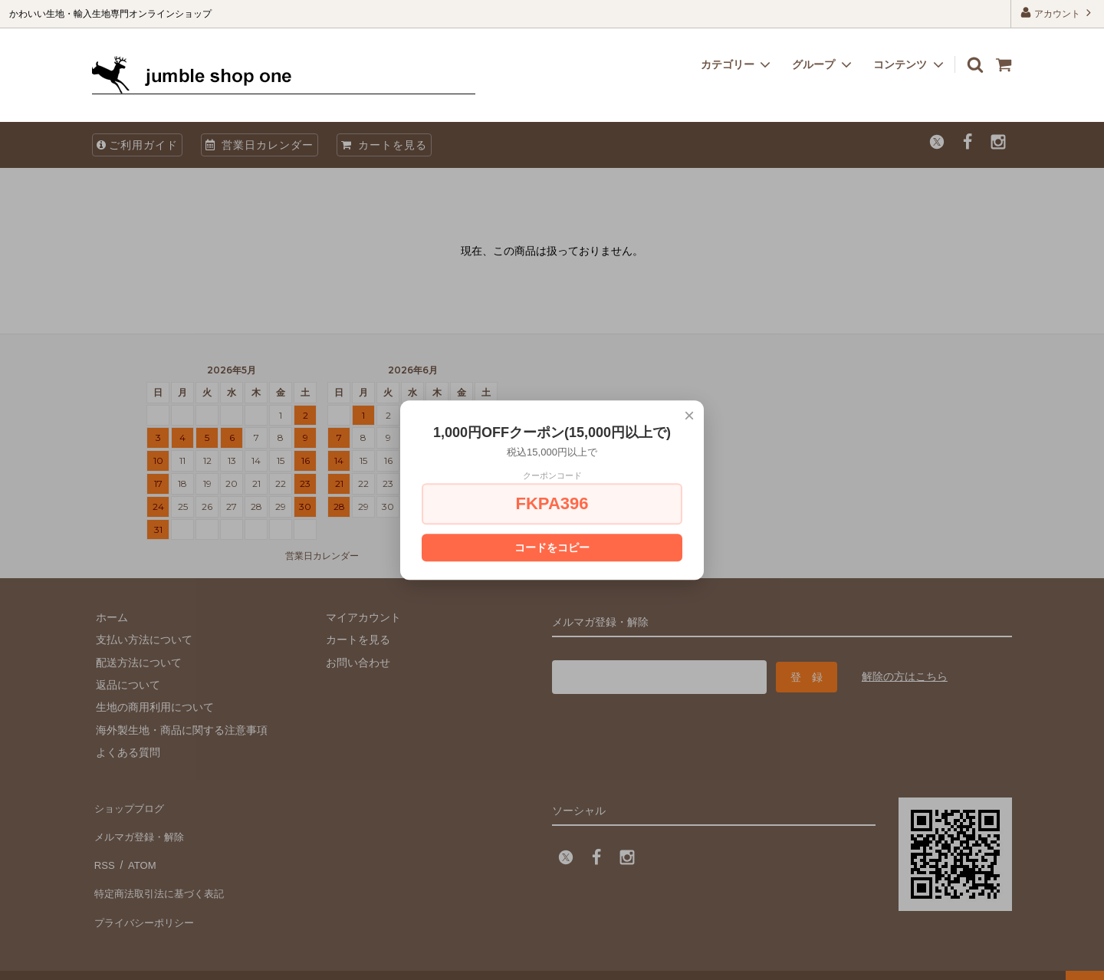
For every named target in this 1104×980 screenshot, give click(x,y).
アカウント (1058, 12)
